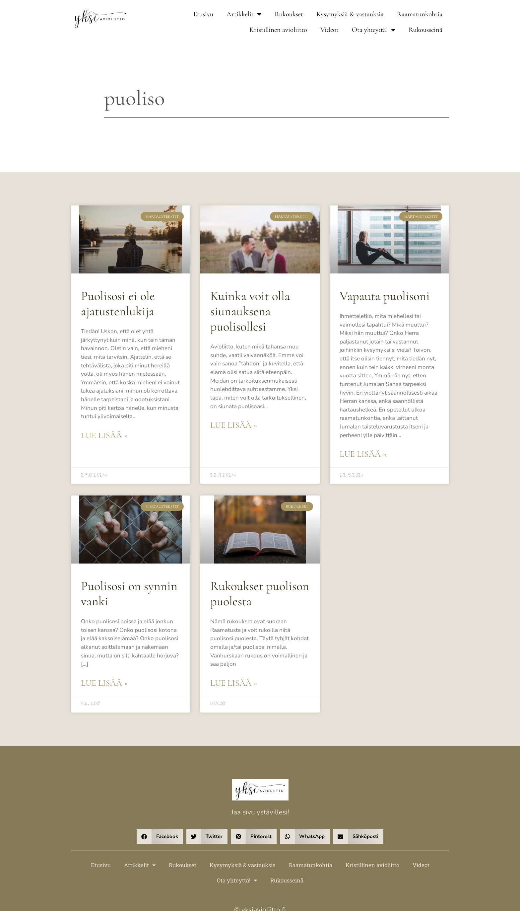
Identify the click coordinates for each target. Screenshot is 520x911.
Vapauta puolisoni (381, 295)
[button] (160, 796)
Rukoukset (289, 14)
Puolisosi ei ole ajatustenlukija (115, 302)
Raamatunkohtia (419, 14)
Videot (329, 30)
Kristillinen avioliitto (278, 30)
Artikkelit (244, 14)
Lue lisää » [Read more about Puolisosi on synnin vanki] (103, 643)
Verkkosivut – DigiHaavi (260, 884)
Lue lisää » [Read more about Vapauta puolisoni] (362, 428)
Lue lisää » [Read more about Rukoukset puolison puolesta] (232, 643)
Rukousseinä (425, 30)
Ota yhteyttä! (373, 30)
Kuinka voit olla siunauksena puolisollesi (247, 309)
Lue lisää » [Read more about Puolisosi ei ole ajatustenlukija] (103, 419)
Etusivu (203, 14)
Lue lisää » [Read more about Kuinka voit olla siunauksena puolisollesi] (232, 409)
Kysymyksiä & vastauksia (350, 14)
